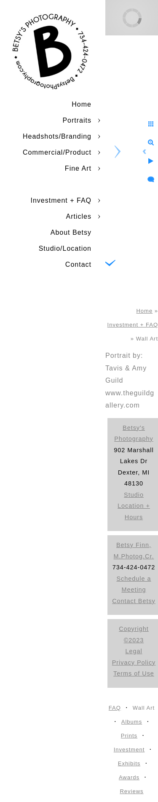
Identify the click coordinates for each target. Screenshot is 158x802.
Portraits (76, 120)
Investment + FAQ (61, 200)
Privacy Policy (134, 662)
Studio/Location (65, 248)
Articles (78, 216)
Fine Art (78, 168)
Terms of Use (133, 673)
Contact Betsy (133, 601)
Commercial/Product (57, 152)
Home (81, 104)
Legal (133, 651)
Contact (78, 264)
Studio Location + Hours (134, 505)
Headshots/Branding (57, 136)
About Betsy (71, 232)
